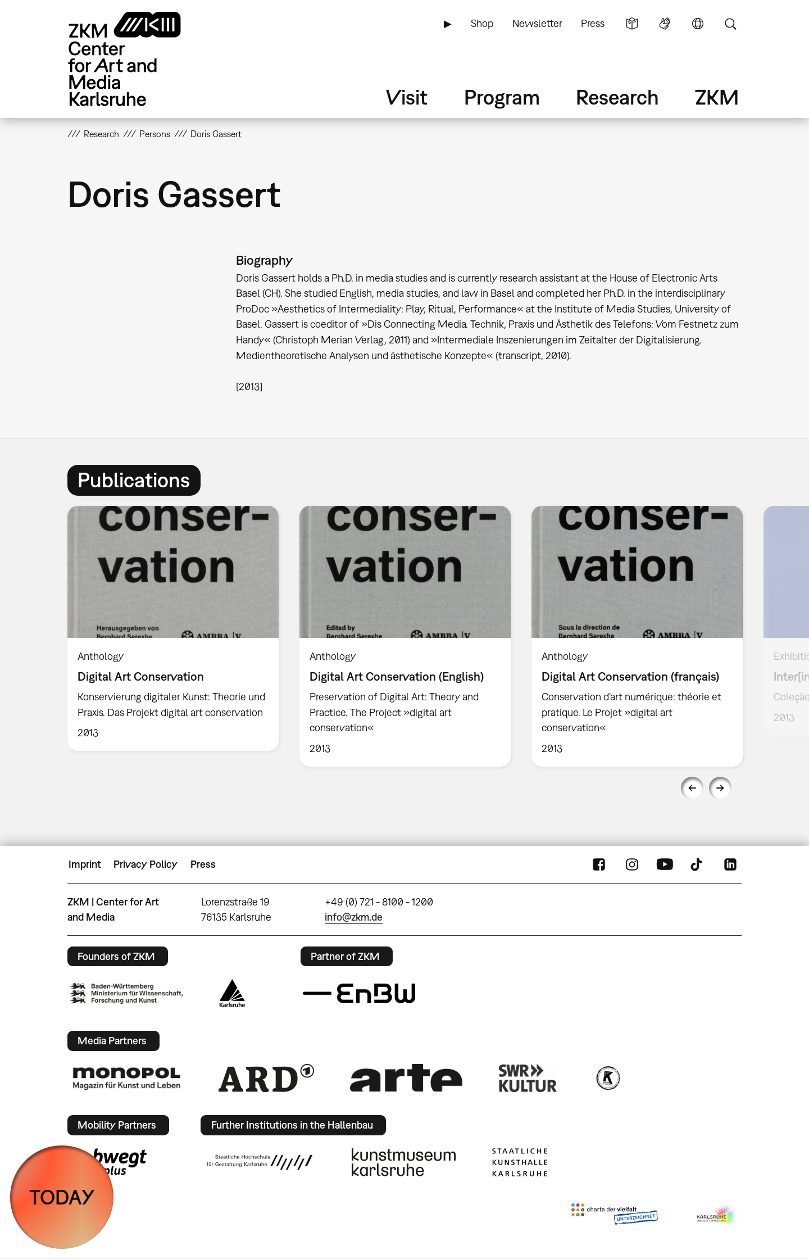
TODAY (62, 1197)
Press (593, 23)
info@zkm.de (354, 917)
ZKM (717, 97)
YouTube (664, 864)
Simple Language (632, 23)
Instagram (632, 864)
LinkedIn (730, 864)
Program (502, 97)
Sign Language (664, 23)
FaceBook (599, 864)
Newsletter (537, 23)
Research (617, 97)
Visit (407, 97)
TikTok (698, 864)
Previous (692, 788)
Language (698, 23)
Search (730, 23)
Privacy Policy (145, 864)
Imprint (85, 864)
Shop (482, 23)
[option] (173, 628)
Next (720, 788)
